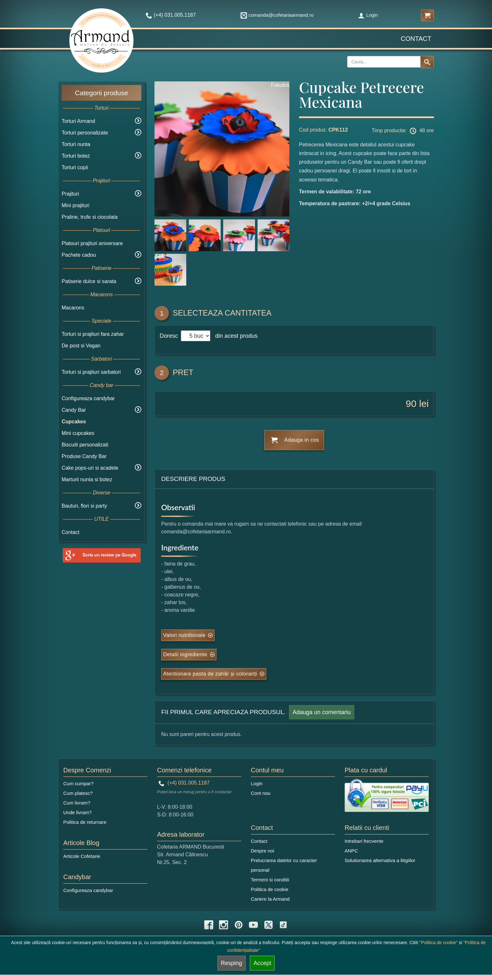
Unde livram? (77, 812)
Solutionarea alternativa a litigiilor (380, 860)
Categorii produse (101, 93)
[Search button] (427, 62)
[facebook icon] (208, 925)
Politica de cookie (269, 889)
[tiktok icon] (283, 925)
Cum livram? (76, 802)
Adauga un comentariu (322, 712)
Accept (262, 963)
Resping (231, 963)
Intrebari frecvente (364, 841)
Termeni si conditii (270, 879)
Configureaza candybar (88, 398)
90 (411, 403)
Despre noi (262, 850)
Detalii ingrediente (185, 654)
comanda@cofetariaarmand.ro (277, 15)
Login (368, 15)
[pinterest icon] (238, 925)
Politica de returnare (84, 822)
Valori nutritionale (184, 635)
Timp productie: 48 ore (403, 131)
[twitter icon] (268, 925)
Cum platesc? (78, 793)
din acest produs (235, 336)
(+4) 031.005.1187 (184, 783)
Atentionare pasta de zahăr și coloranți (210, 673)
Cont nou (260, 793)
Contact (416, 38)
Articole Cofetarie (81, 856)
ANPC (351, 850)
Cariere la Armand (270, 899)
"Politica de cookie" (438, 942)
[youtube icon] (253, 925)
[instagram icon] (223, 925)
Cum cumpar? (78, 783)
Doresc (170, 336)
